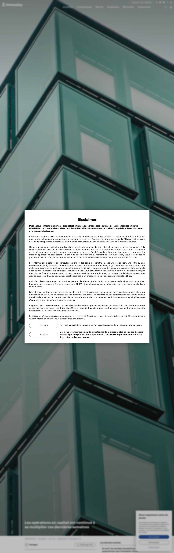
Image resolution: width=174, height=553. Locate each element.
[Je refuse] (41, 334)
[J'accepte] (41, 325)
